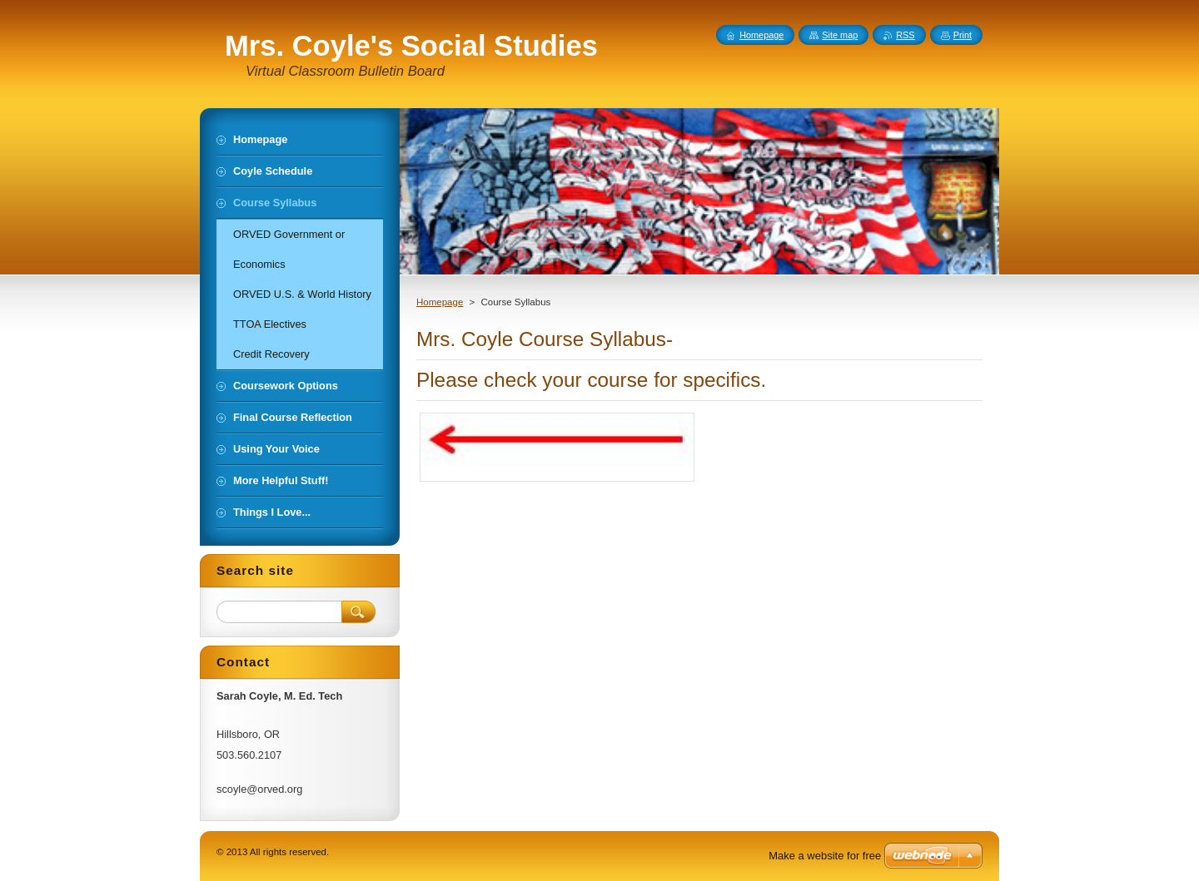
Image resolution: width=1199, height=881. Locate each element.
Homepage (439, 302)
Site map (840, 35)
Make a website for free (825, 855)
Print (962, 35)
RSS (905, 35)
